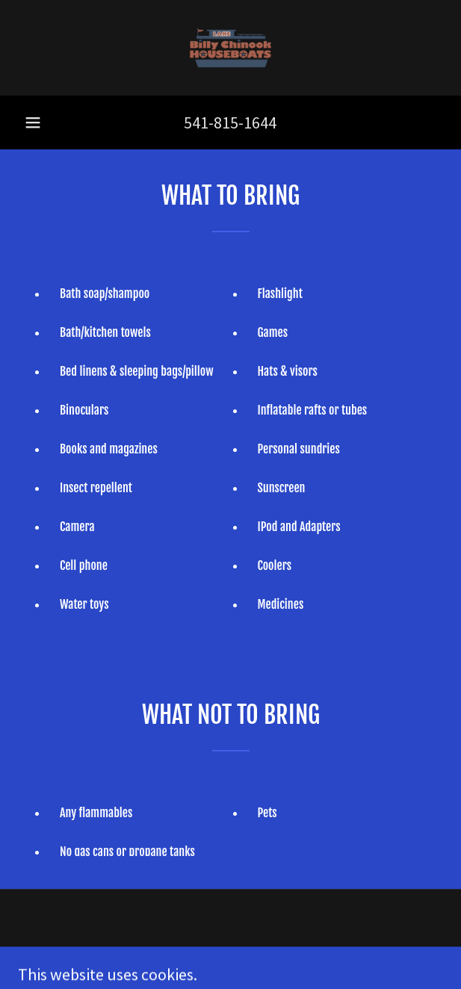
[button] (33, 122)
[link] (231, 48)
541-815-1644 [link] (230, 122)
